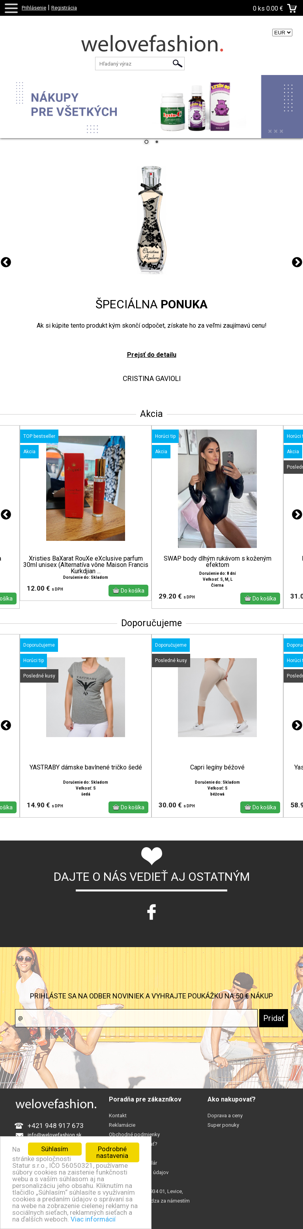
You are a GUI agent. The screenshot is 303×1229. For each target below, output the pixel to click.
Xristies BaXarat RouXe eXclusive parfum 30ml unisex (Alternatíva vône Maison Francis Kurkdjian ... (85, 564)
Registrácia (64, 8)
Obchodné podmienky (134, 1134)
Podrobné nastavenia (112, 1152)
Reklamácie (122, 1125)
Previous (6, 262)
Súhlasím (54, 1149)
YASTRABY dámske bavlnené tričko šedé (86, 767)
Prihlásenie (34, 8)
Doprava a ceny (225, 1115)
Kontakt (118, 1115)
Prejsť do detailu (151, 354)
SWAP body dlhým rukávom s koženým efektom (217, 561)
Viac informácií (93, 1219)
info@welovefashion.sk (55, 1135)
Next (297, 262)
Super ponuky (223, 1125)
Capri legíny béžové (217, 767)
